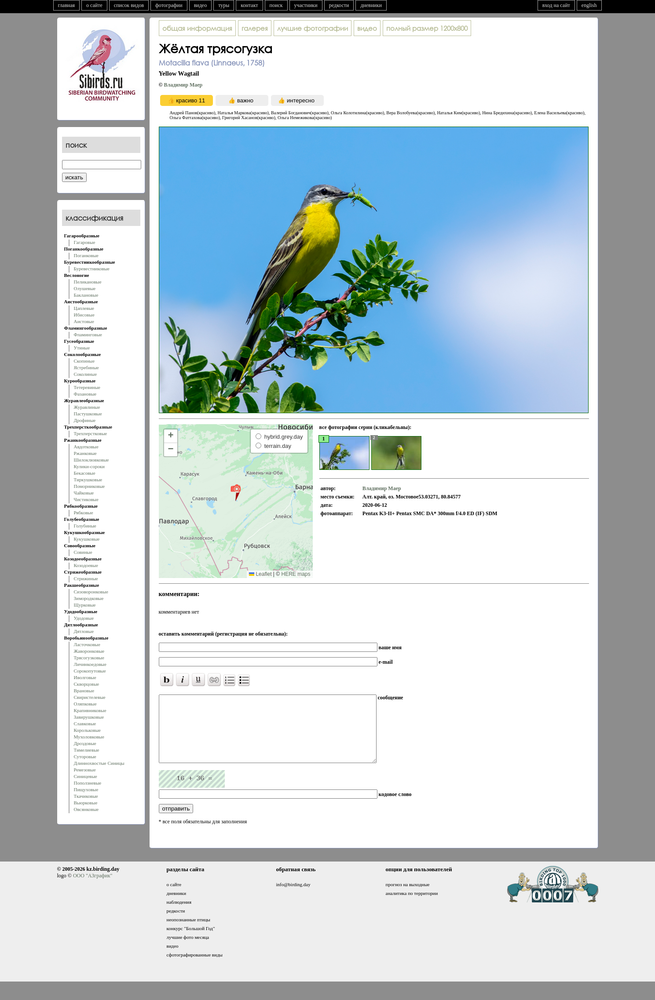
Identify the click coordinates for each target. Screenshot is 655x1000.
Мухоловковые (89, 736)
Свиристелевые (90, 697)
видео (200, 5)
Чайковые (84, 492)
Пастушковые (88, 413)
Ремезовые (85, 769)
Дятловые (84, 631)
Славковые (85, 723)
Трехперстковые (90, 433)
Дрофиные (85, 420)
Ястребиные (86, 367)
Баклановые (86, 295)
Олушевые (85, 288)
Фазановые (85, 393)
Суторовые (85, 756)
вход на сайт (556, 5)
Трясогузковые (89, 657)
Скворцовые (86, 684)
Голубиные (85, 525)
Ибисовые (84, 314)
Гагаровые (84, 242)
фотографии (169, 5)
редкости (339, 5)
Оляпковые (85, 703)
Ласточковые (87, 644)
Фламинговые (88, 334)
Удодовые (84, 618)
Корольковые (87, 730)
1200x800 (427, 28)
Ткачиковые (86, 796)
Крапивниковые (90, 710)
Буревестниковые (92, 268)
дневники (371, 5)
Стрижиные (86, 578)
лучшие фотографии (312, 28)
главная (66, 5)
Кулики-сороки (89, 466)
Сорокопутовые (90, 670)
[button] (236, 492)
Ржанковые (85, 453)
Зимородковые (89, 598)
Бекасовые (84, 473)
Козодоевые (86, 565)
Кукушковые (87, 539)
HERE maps (295, 574)
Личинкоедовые (90, 664)
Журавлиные (87, 407)
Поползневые (88, 782)
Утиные (82, 347)
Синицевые (85, 776)
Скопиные (84, 361)
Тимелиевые (86, 750)
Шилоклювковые (91, 459)
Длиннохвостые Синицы (99, 763)
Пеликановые (88, 281)
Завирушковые (89, 717)
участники (306, 5)
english (589, 5)
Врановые (84, 690)
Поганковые (86, 255)
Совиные (83, 552)
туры (223, 5)
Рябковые (83, 512)
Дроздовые (85, 743)
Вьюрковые (86, 802)
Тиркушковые (88, 479)
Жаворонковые (89, 651)
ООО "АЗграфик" (92, 889)
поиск (276, 5)
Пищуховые (86, 789)
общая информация (197, 28)
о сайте (94, 5)
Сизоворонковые (91, 591)
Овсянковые (86, 809)
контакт (249, 5)
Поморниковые (89, 486)
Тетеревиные (87, 387)
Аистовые (84, 321)
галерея (255, 28)
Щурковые (85, 604)
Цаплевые (84, 308)
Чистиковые (86, 499)
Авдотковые (86, 446)
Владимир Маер (183, 85)
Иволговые (85, 677)
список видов (129, 5)
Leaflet (260, 574)
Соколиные (85, 374)
